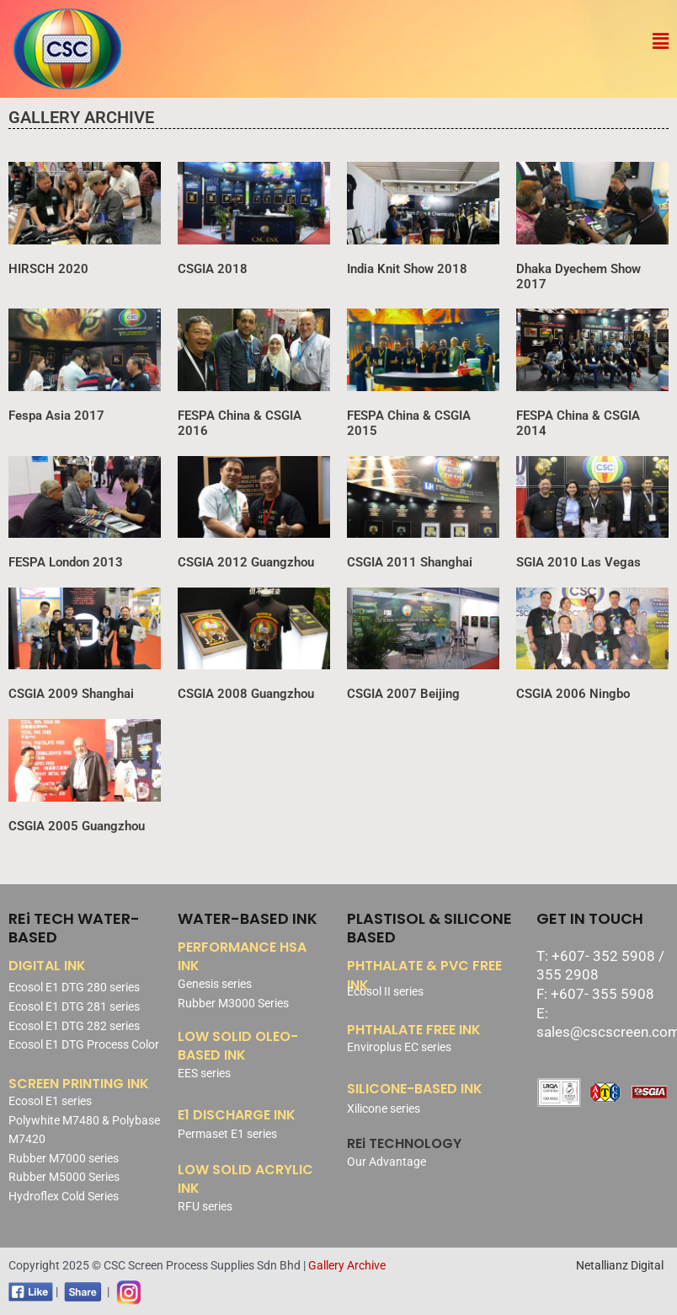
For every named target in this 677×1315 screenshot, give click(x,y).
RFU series (205, 1206)
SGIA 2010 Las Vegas (578, 562)
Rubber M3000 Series (233, 1003)
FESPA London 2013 (65, 562)
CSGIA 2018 (213, 268)
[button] (660, 41)
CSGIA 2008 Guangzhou (246, 693)
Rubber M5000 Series (64, 1177)
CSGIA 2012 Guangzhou (246, 562)
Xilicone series (383, 1108)
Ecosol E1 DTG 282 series (74, 1026)
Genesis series (215, 983)
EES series (204, 1073)
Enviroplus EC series (399, 1047)
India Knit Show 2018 (407, 268)
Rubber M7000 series (63, 1158)
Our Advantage (386, 1161)
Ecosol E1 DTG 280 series (74, 987)
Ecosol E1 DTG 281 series (74, 1006)
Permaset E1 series (227, 1134)
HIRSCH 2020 (48, 268)
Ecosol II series (385, 991)
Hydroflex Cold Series (63, 1196)
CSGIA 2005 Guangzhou (76, 826)
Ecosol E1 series (50, 1101)
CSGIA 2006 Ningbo (573, 693)
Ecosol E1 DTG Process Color (83, 1044)
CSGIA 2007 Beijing (403, 693)
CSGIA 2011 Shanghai (409, 562)
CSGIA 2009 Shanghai (71, 693)
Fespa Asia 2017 (56, 415)
